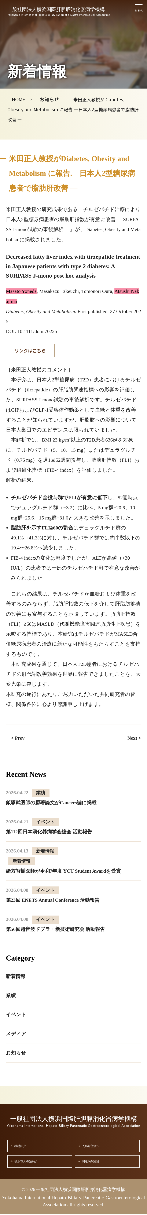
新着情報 (16, 977)
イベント (16, 1015)
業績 (11, 996)
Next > (134, 738)
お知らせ (50, 99)
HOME (19, 99)
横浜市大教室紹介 (26, 1162)
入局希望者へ (91, 1147)
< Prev (18, 738)
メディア (16, 1034)
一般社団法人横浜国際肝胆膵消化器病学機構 (58, 12)
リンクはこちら (30, 351)
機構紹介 (20, 1147)
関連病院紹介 (91, 1162)
